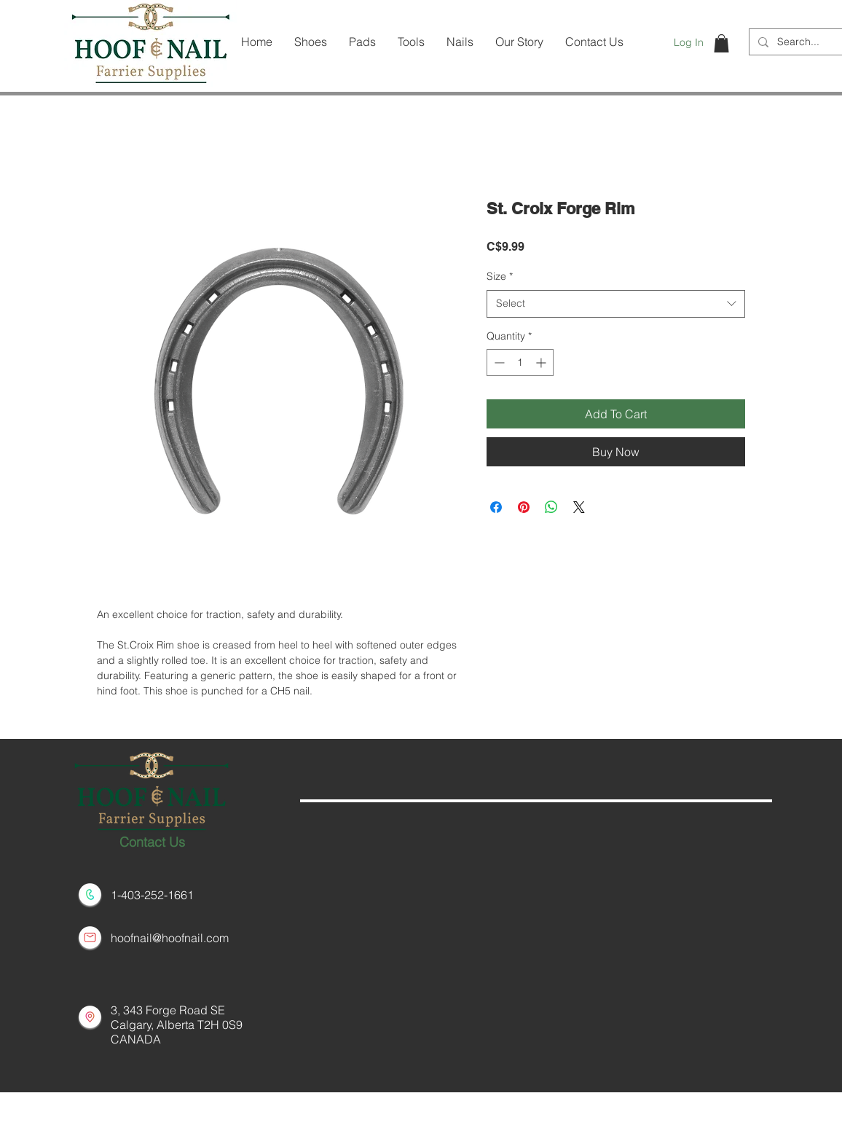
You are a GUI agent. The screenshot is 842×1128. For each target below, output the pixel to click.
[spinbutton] (520, 362)
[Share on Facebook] (496, 507)
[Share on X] (579, 507)
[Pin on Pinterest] (523, 507)
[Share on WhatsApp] (551, 507)
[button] (721, 43)
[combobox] (616, 304)
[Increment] (542, 362)
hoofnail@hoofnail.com (170, 938)
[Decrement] (498, 362)
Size (500, 276)
